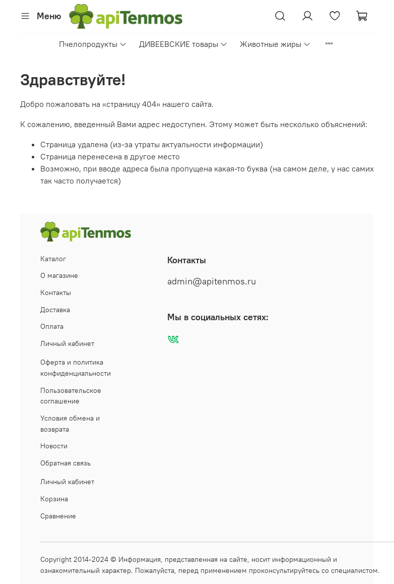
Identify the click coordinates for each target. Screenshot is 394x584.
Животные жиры (275, 44)
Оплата (51, 326)
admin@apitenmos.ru (211, 281)
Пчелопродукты (93, 44)
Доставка (55, 309)
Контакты (55, 292)
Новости (54, 445)
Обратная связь (65, 463)
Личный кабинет (67, 343)
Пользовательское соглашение (70, 396)
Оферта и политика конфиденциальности (75, 368)
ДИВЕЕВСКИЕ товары (183, 44)
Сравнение (58, 515)
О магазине (59, 275)
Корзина (54, 498)
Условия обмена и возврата (70, 424)
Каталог (53, 258)
